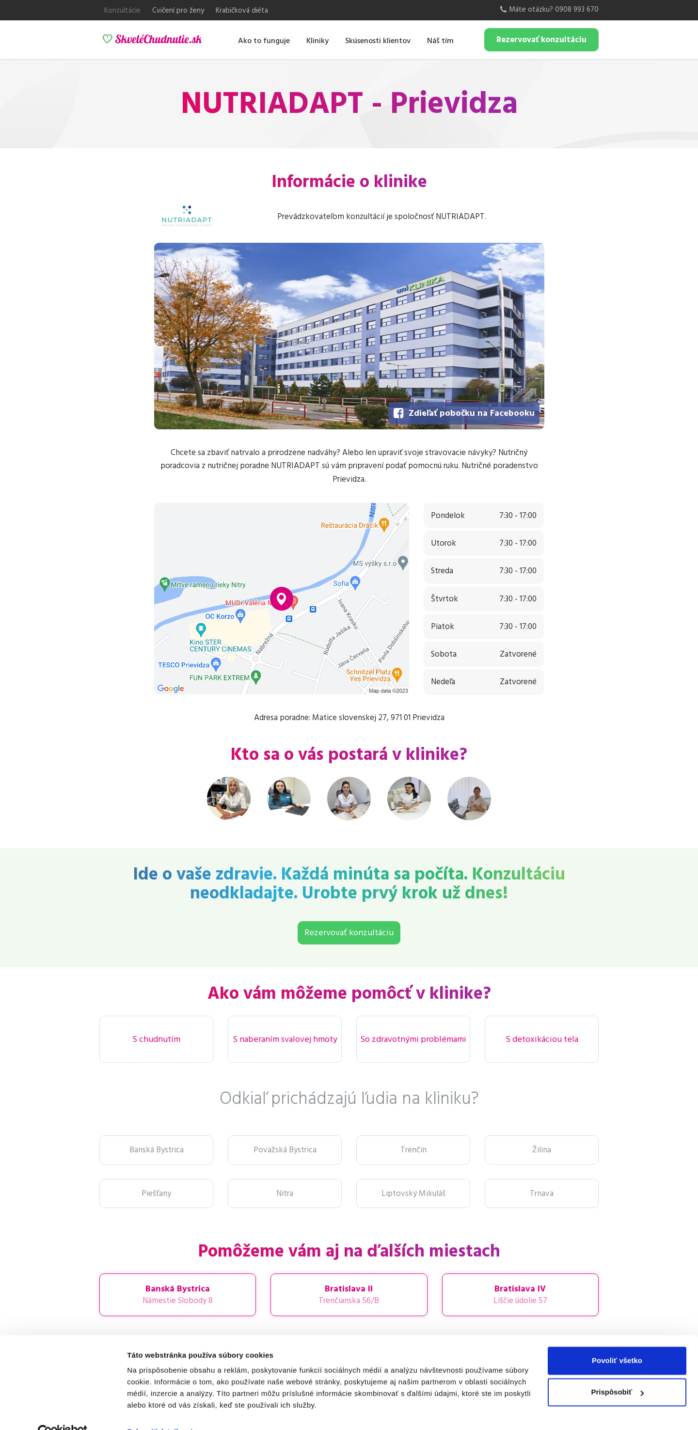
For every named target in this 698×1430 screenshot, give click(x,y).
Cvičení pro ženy (178, 10)
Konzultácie (122, 10)
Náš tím (440, 40)
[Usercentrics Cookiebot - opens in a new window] (62, 1411)
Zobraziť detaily (154, 1411)
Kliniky (317, 40)
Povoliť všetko (617, 1340)
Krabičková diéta (242, 10)
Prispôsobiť (617, 1371)
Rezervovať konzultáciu (541, 40)
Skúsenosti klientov (378, 40)
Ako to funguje (264, 40)
